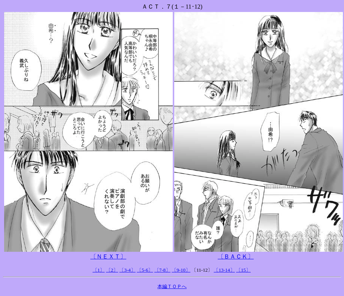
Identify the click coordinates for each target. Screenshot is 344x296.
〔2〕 (112, 270)
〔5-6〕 (145, 270)
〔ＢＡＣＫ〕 (236, 256)
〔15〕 (243, 270)
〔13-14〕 (224, 270)
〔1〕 (99, 270)
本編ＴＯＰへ (172, 286)
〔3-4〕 (127, 270)
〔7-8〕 (162, 270)
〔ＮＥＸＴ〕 (108, 256)
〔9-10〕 (181, 270)
